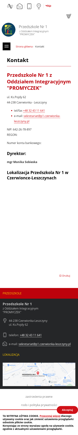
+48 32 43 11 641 (34, 111)
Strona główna (24, 46)
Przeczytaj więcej (50, 416)
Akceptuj (67, 410)
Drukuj (64, 275)
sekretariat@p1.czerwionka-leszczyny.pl (45, 344)
